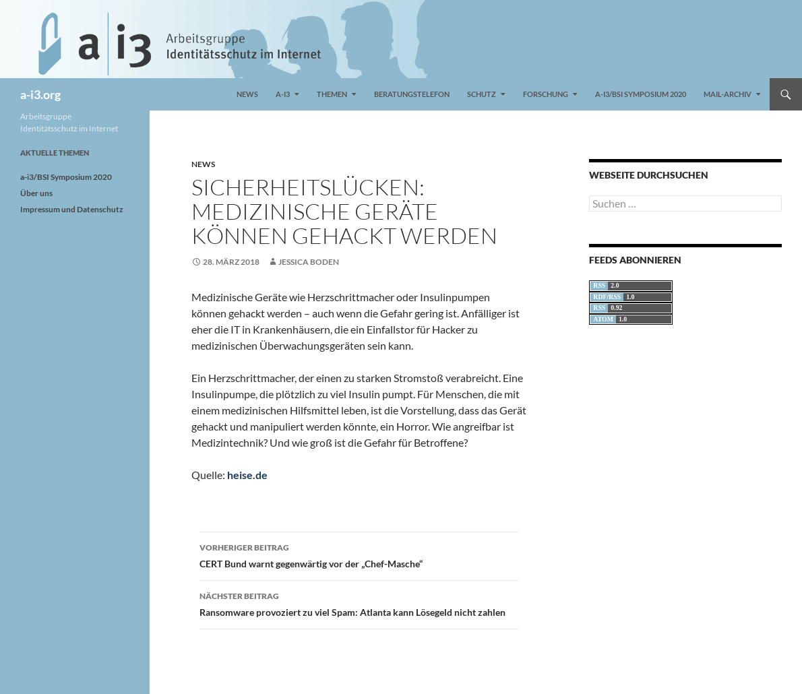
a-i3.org (40, 94)
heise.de (247, 474)
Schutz (481, 94)
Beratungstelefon (412, 94)
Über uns (36, 193)
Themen (332, 94)
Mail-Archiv (727, 94)
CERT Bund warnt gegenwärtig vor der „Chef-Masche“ (359, 554)
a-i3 (283, 94)
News (247, 94)
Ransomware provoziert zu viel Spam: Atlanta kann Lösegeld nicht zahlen (359, 603)
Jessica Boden (308, 262)
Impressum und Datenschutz (71, 209)
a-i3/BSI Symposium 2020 (640, 94)
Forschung (545, 94)
